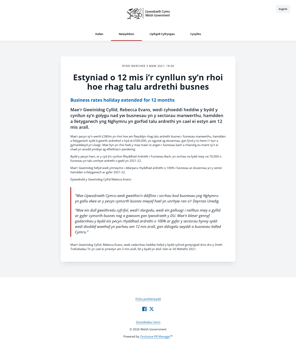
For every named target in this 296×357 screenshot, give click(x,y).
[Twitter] (151, 309)
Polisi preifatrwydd (148, 299)
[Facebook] (144, 309)
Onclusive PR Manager (155, 336)
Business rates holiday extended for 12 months (122, 100)
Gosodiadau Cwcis (148, 322)
